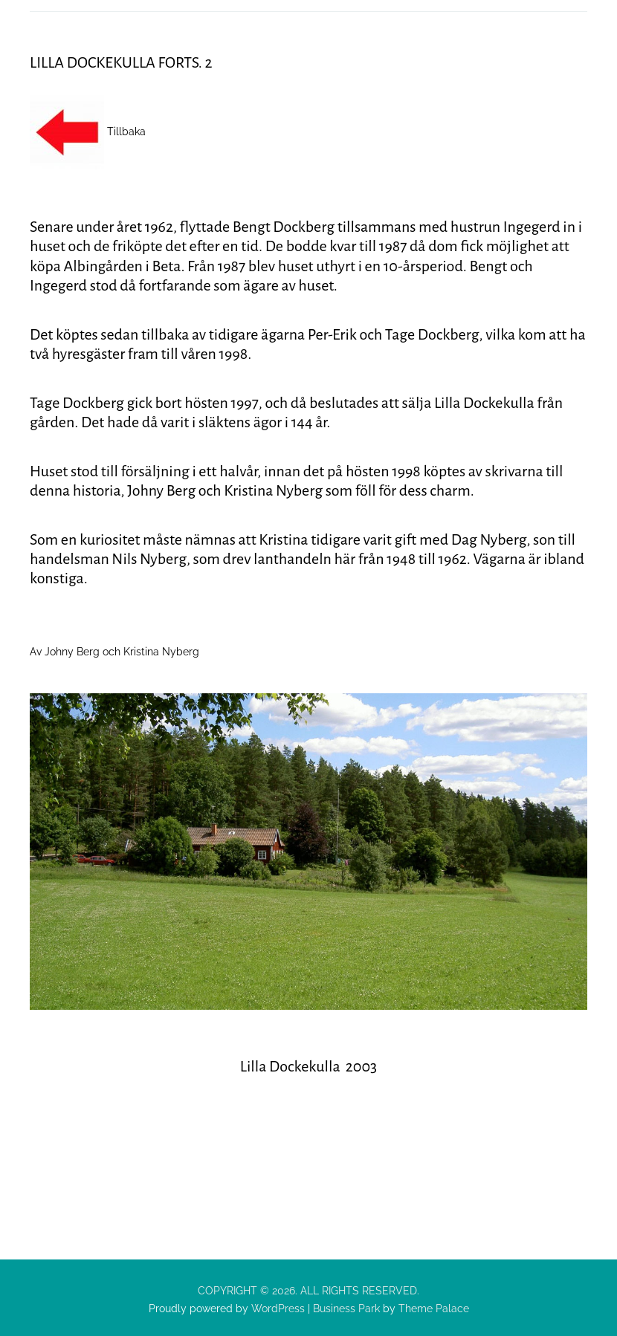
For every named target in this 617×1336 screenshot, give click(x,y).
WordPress (276, 1308)
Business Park (346, 1308)
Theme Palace (433, 1308)
